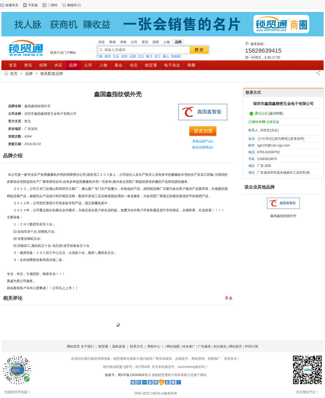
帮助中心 (153, 346)
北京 (141, 56)
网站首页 (73, 346)
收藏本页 (11, 5)
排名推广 (188, 346)
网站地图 (173, 346)
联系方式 (136, 346)
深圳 (124, 56)
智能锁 (176, 56)
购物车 (72, 5)
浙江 (157, 56)
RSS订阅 (251, 346)
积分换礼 (220, 346)
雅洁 (149, 56)
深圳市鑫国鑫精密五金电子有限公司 (283, 103)
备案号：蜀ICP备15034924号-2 (128, 375)
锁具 (108, 56)
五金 (116, 56)
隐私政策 (118, 346)
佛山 (165, 56)
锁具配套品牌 (51, 73)
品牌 (132, 56)
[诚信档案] (275, 113)
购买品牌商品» (203, 147)
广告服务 (204, 346)
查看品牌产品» (203, 141)
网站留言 (235, 346)
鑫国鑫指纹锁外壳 (283, 216)
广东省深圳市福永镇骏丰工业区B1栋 (283, 172)
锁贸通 (103, 346)
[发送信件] (296, 139)
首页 (14, 73)
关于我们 (87, 346)
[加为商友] (281, 139)
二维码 (52, 5)
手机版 (33, 5)
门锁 (99, 56)
